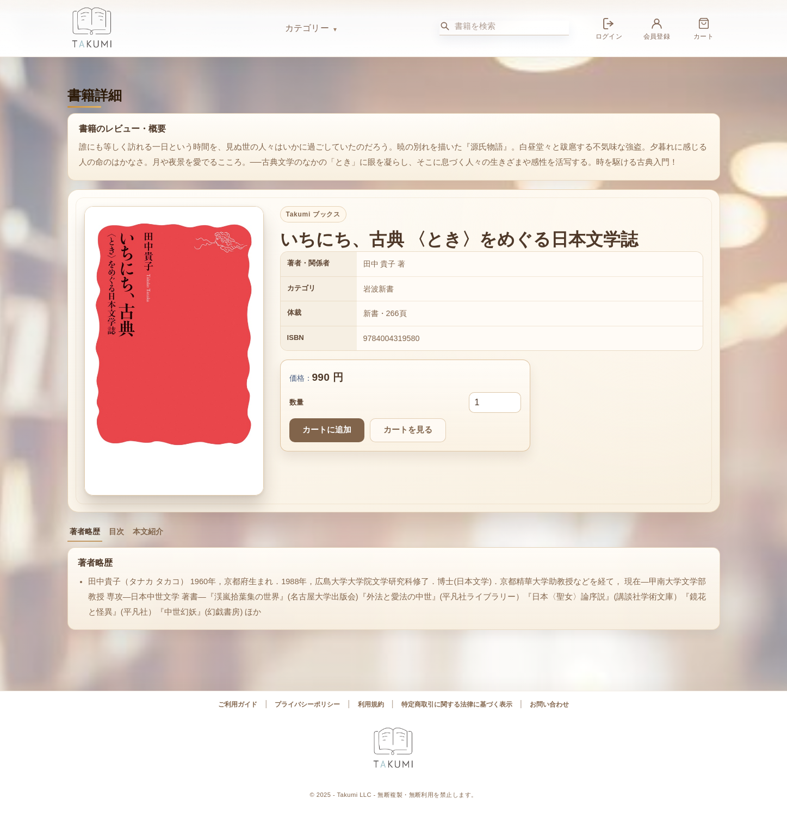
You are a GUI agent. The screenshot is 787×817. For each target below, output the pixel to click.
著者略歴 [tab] (85, 532)
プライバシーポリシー (307, 704)
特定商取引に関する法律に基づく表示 (456, 704)
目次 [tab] (116, 532)
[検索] (444, 26)
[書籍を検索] (512, 26)
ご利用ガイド (237, 704)
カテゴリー (307, 28)
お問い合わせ (549, 704)
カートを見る (407, 429)
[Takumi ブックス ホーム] (170, 28)
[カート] (703, 28)
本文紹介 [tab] (148, 532)
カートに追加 (326, 429)
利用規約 (371, 704)
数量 (296, 402)
